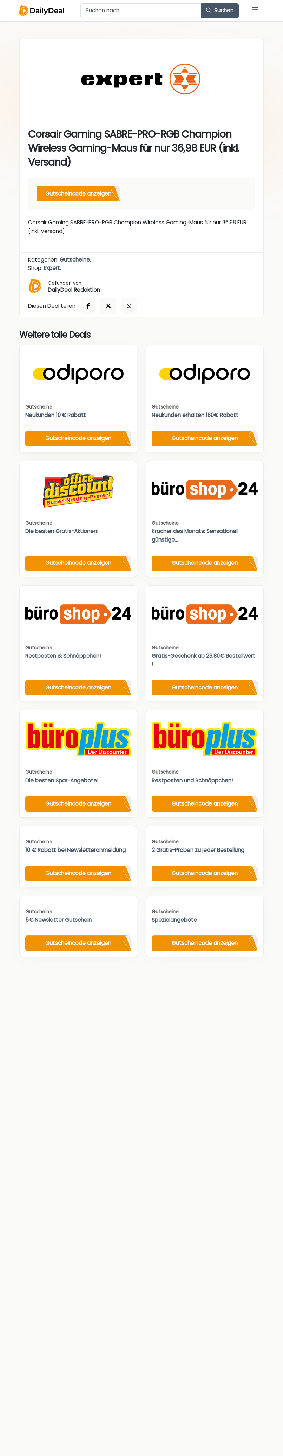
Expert (52, 268)
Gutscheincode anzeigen (78, 193)
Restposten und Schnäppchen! (192, 780)
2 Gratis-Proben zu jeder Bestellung (198, 850)
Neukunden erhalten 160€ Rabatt (195, 415)
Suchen (219, 10)
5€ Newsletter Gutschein (58, 920)
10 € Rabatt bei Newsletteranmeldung (75, 850)
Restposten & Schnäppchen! (63, 656)
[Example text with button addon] (141, 11)
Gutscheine (75, 259)
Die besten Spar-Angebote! (61, 780)
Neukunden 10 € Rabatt (55, 415)
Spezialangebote (174, 920)
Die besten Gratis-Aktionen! (61, 531)
